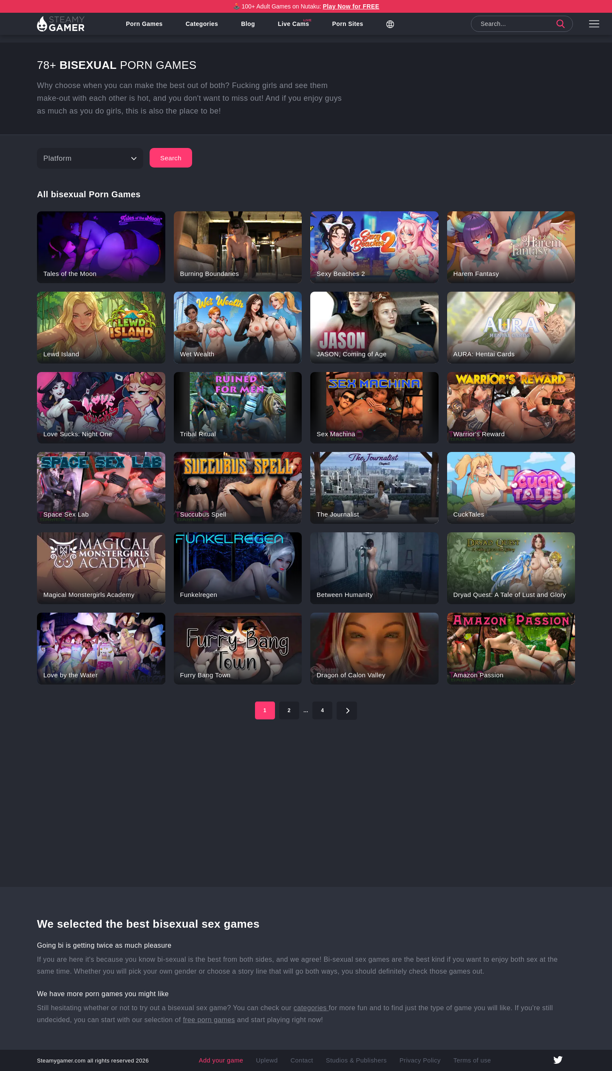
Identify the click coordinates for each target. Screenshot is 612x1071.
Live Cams (301, 27)
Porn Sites (355, 27)
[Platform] (90, 158)
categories (311, 1007)
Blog (256, 27)
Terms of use (456, 1060)
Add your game (236, 1060)
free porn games (209, 1019)
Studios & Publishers (355, 1060)
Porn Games (151, 27)
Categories (209, 27)
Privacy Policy (411, 1060)
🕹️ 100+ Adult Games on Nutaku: (306, 6)
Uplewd (277, 1060)
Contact (308, 1060)
